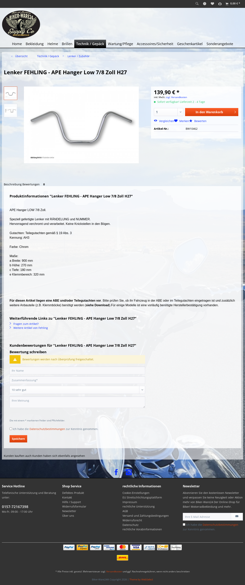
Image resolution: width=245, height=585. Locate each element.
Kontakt (67, 497)
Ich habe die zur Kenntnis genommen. (55, 429)
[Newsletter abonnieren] (237, 517)
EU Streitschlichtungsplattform (142, 497)
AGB (125, 511)
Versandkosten (114, 571)
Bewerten (198, 121)
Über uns (68, 515)
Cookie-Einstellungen (135, 493)
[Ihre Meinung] (77, 402)
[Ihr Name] (77, 370)
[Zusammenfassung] (77, 380)
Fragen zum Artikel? (24, 324)
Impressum (129, 502)
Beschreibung (13, 184)
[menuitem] (197, 4)
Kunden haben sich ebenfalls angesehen (58, 456)
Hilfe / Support (71, 502)
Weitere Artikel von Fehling (29, 328)
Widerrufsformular (74, 506)
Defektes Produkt (73, 493)
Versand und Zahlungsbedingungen (145, 515)
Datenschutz (130, 525)
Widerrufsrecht (132, 520)
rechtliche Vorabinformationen (142, 529)
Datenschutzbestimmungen (47, 429)
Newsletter (69, 511)
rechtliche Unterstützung (138, 506)
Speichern (18, 439)
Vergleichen (164, 121)
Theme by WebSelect (141, 579)
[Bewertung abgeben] (77, 390)
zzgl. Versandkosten (176, 97)
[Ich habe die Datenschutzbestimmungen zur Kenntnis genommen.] (11, 428)
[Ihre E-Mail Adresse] (207, 517)
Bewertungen (34, 184)
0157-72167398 (15, 506)
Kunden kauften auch (18, 456)
